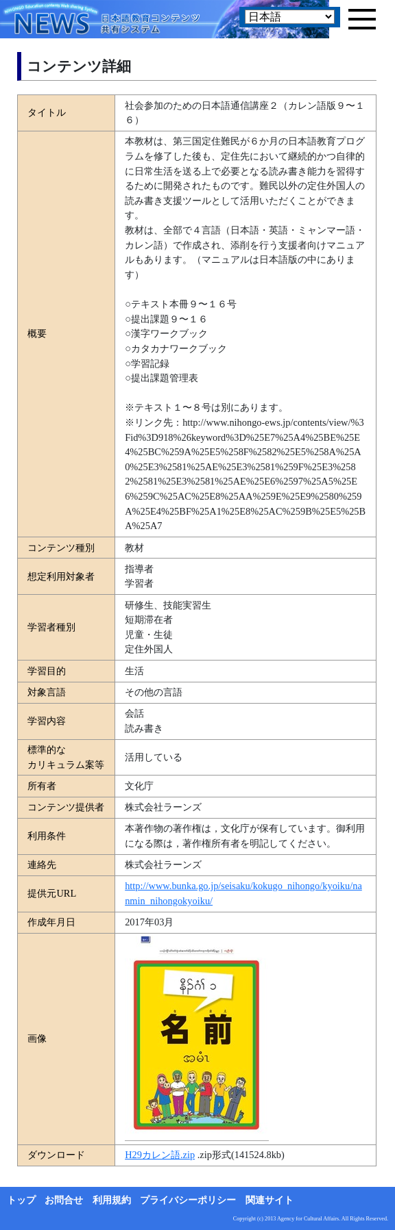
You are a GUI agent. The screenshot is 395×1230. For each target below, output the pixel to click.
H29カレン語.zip (160, 1154)
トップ (21, 1200)
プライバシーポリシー (188, 1200)
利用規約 (112, 1200)
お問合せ (64, 1200)
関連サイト (270, 1200)
